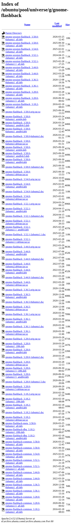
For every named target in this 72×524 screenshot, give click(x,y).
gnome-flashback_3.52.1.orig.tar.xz (22, 203)
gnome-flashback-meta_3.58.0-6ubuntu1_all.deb (20, 424)
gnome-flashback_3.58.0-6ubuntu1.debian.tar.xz (18, 142)
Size (67, 24)
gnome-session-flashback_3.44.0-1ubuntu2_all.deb (22, 68)
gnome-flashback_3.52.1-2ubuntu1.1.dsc (25, 234)
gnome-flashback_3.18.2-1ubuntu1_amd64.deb (18, 406)
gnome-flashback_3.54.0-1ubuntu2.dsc (24, 191)
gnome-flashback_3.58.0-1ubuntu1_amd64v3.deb (18, 154)
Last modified (57, 24)
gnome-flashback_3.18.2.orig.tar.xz (22, 394)
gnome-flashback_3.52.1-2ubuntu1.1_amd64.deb (18, 228)
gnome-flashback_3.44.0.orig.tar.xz (22, 246)
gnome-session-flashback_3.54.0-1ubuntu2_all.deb (22, 50)
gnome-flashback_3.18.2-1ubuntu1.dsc (24, 412)
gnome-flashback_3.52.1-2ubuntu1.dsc (24, 216)
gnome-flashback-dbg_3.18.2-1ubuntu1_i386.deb (20, 430)
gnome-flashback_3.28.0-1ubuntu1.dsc (24, 357)
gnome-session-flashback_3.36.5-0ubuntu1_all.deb (22, 81)
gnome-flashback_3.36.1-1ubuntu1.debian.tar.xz (18, 332)
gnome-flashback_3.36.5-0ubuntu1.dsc (24, 302)
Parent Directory (13, 33)
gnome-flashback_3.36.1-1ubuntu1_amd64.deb (18, 320)
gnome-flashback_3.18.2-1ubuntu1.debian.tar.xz (18, 418)
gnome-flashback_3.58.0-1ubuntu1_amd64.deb (18, 161)
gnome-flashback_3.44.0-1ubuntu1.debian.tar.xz (18, 283)
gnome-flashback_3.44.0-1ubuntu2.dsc (24, 259)
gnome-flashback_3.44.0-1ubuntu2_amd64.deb (18, 253)
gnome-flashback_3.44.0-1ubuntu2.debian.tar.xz (18, 265)
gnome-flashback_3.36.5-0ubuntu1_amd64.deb (18, 296)
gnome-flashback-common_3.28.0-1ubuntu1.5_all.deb (22, 504)
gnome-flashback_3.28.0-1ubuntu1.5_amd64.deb (18, 375)
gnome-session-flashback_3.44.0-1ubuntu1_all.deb (22, 75)
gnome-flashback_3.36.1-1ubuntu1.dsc (24, 326)
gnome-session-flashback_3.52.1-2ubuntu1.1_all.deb (22, 62)
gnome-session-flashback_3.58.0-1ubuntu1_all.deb (22, 44)
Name (27, 24)
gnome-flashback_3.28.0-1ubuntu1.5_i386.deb (18, 369)
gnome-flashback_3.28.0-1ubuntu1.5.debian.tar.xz (18, 388)
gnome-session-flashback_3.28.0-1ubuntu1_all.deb (22, 93)
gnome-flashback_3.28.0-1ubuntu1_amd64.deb (18, 351)
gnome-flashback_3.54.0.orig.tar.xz (22, 179)
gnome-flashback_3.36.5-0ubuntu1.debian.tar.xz (18, 308)
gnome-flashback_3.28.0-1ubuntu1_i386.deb (18, 345)
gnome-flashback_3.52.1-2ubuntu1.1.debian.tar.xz (18, 240)
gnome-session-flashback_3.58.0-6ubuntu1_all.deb (22, 38)
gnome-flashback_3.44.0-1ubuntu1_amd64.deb (18, 271)
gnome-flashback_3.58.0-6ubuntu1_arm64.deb (18, 118)
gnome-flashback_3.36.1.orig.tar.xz (22, 314)
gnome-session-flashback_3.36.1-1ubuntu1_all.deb (22, 87)
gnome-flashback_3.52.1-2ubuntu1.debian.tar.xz (18, 222)
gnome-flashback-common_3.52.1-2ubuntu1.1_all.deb (22, 467)
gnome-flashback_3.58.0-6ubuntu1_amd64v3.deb (18, 124)
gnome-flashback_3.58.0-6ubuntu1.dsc (24, 136)
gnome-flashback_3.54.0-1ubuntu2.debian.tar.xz (18, 197)
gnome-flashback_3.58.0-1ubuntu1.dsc (24, 167)
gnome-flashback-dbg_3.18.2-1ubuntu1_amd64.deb (20, 437)
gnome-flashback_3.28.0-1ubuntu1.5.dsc (25, 381)
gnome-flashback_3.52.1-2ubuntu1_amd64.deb (18, 210)
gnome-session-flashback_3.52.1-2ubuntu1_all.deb (22, 56)
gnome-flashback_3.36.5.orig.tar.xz (22, 289)
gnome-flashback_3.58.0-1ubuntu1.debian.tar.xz (18, 173)
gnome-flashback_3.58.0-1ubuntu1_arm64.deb (18, 148)
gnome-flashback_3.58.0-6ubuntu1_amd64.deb (18, 130)
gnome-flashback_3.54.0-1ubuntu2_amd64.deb (18, 185)
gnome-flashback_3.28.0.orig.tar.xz (22, 338)
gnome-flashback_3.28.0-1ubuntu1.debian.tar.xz (18, 363)
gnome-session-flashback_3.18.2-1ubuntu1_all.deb (22, 105)
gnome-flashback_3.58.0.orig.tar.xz (22, 111)
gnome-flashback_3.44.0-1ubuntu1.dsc (24, 277)
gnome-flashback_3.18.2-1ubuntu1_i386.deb (18, 400)
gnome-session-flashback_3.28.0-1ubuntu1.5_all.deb (22, 99)
